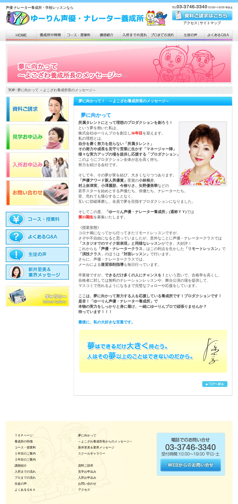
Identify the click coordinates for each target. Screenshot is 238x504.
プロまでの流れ (25, 477)
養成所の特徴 (24, 441)
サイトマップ (210, 23)
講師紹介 (21, 465)
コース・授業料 (25, 447)
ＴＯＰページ (24, 435)
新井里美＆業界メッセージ (96, 447)
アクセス (190, 23)
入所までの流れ (25, 471)
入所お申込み (87, 477)
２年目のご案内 (25, 459)
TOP (11, 90)
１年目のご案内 (25, 453)
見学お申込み (87, 471)
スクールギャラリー (91, 453)
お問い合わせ (87, 483)
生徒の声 (21, 483)
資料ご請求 (85, 465)
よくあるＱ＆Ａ (25, 489)
